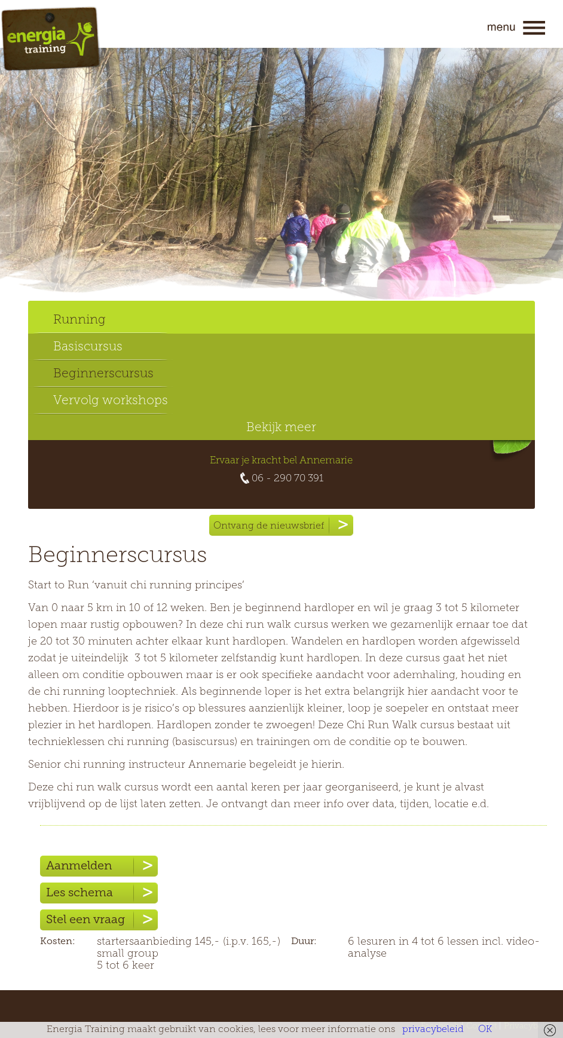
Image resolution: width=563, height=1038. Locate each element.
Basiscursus (88, 347)
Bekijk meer (281, 428)
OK (485, 1029)
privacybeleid (433, 1029)
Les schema (102, 893)
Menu (516, 27)
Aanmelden (102, 866)
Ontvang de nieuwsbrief (283, 525)
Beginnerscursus (103, 374)
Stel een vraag (102, 919)
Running (79, 320)
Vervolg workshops (110, 401)
